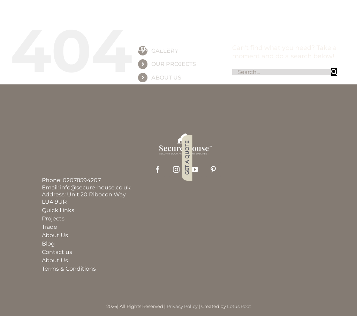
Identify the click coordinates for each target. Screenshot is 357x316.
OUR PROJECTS (173, 64)
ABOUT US (166, 77)
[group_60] (178, 24)
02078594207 (82, 180)
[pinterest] (213, 169)
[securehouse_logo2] (185, 136)
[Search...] (281, 72)
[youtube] (194, 169)
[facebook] (157, 169)
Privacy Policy (182, 306)
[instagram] (176, 169)
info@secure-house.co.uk (95, 187)
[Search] (334, 72)
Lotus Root (239, 306)
